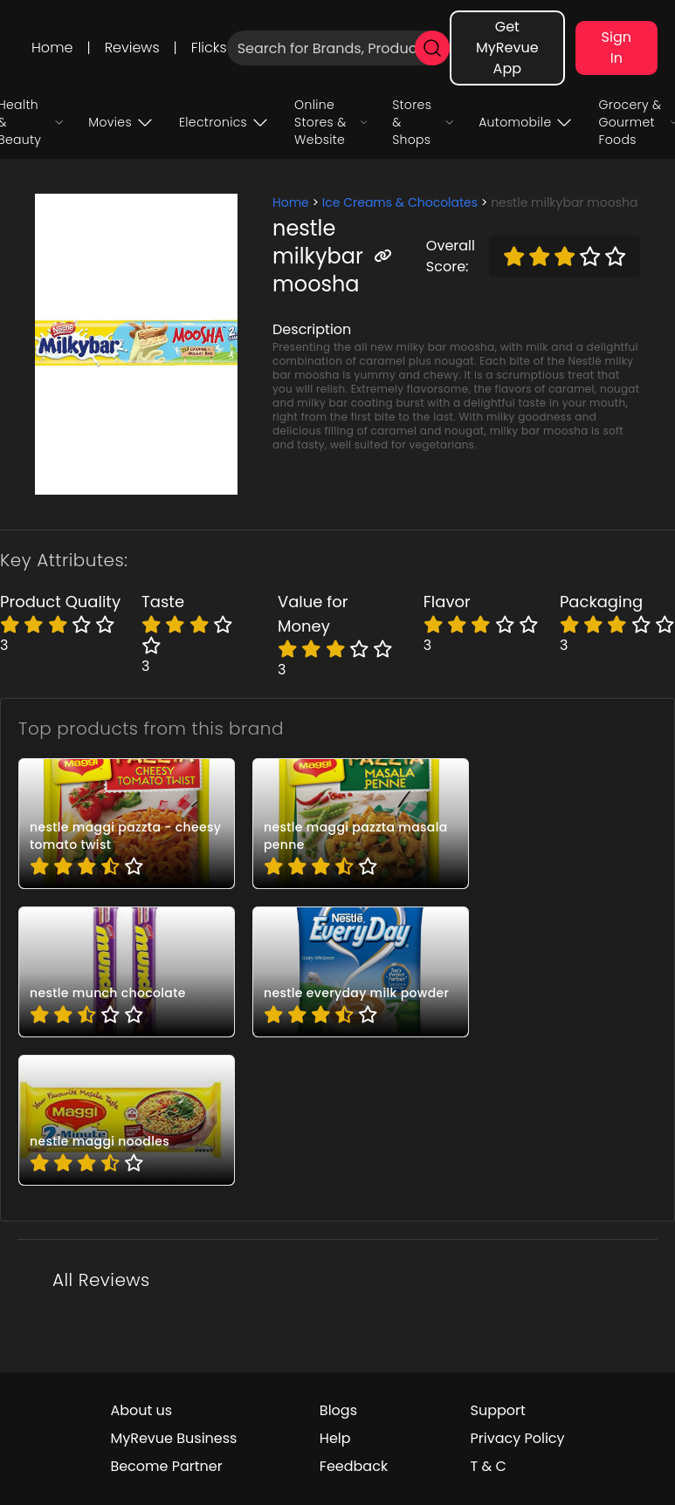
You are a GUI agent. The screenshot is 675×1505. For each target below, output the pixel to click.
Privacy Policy (518, 1438)
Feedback (354, 1466)
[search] (432, 48)
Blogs (338, 1410)
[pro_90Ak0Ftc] (126, 971)
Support (498, 1410)
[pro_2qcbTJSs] (126, 823)
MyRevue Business (173, 1438)
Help (335, 1438)
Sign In (616, 47)
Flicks (209, 48)
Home (51, 48)
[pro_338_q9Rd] (360, 823)
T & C (488, 1466)
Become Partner (166, 1466)
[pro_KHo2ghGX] (126, 1120)
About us (141, 1410)
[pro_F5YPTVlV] (360, 971)
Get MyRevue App (507, 48)
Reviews (132, 48)
